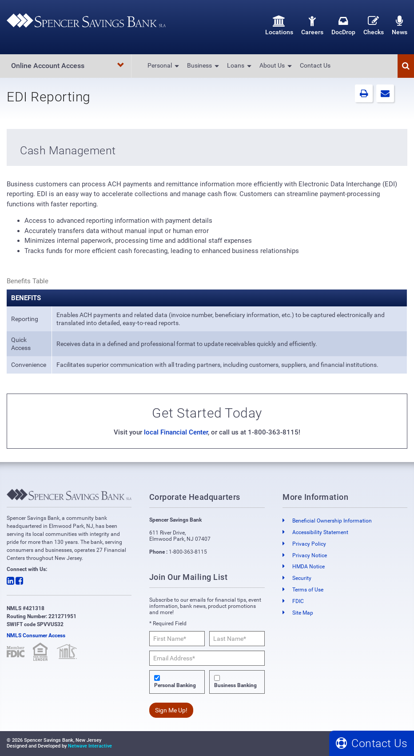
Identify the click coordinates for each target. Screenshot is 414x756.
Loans (235, 65)
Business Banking (235, 685)
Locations (279, 26)
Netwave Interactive (90, 746)
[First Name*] (177, 638)
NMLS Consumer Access (36, 635)
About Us (272, 65)
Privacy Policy (309, 544)
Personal (159, 65)
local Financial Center (176, 432)
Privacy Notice (309, 555)
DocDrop (343, 26)
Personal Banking (175, 685)
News (399, 26)
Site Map (302, 613)
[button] (406, 66)
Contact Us (315, 65)
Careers (312, 26)
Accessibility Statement (320, 532)
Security (301, 578)
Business (199, 65)
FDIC (298, 601)
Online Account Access (67, 65)
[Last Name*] (237, 638)
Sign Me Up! (171, 710)
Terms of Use (307, 590)
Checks (373, 26)
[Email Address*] (207, 658)
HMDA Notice (308, 566)
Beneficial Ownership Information (332, 521)
